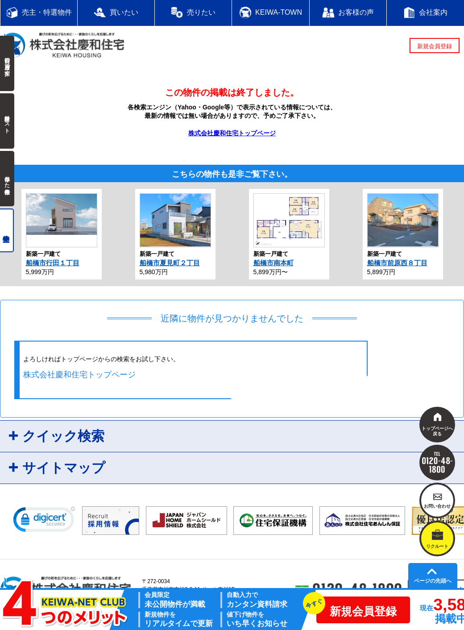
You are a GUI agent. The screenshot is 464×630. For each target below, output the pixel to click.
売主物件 (7, 230)
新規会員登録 (434, 46)
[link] (44, 521)
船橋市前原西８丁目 (397, 263)
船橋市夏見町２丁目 (170, 263)
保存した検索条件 (7, 178)
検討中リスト (7, 121)
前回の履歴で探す (7, 63)
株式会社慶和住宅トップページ (232, 133)
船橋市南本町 (273, 263)
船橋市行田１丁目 (52, 263)
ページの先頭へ (433, 581)
